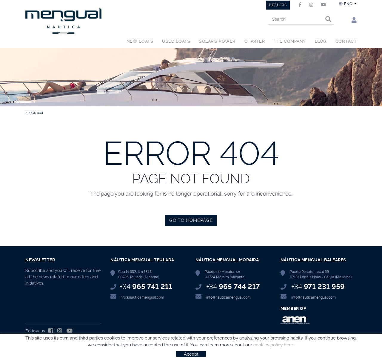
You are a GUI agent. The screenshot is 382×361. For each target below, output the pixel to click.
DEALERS (278, 5)
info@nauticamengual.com (142, 297)
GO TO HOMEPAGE (191, 220)
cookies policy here (273, 345)
